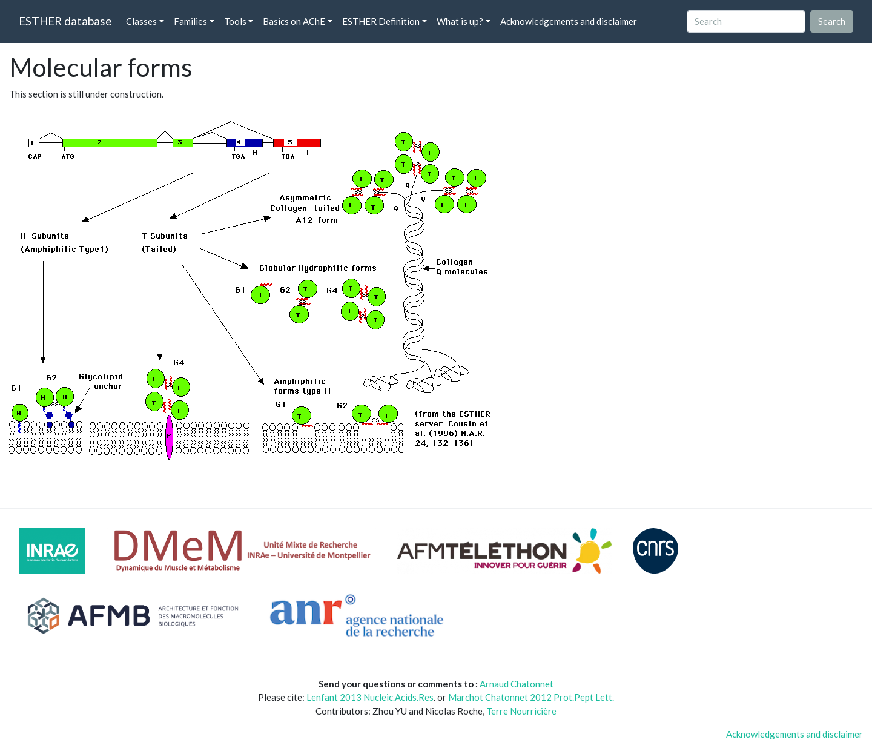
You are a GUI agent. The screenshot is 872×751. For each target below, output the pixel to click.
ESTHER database (65, 21)
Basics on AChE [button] (294, 21)
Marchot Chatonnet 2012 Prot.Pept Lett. (531, 697)
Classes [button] (141, 21)
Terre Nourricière (521, 711)
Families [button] (190, 21)
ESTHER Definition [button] (381, 21)
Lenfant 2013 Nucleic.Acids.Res (370, 697)
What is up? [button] (460, 21)
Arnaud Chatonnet (516, 683)
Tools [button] (235, 21)
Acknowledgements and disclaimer (568, 21)
